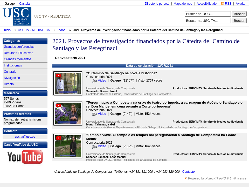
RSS (228, 3)
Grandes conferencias (19, 47)
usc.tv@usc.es (25, 136)
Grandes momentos (17, 59)
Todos (61, 30)
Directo (9, 84)
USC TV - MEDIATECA (34, 30)
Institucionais (13, 65)
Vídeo (102, 80)
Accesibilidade (207, 3)
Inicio (7, 30)
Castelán (25, 3)
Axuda (240, 3)
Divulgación (12, 78)
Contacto (188, 171)
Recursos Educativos (18, 53)
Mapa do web (183, 3)
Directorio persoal (157, 3)
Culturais (10, 72)
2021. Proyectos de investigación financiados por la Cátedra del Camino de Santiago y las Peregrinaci (148, 30)
